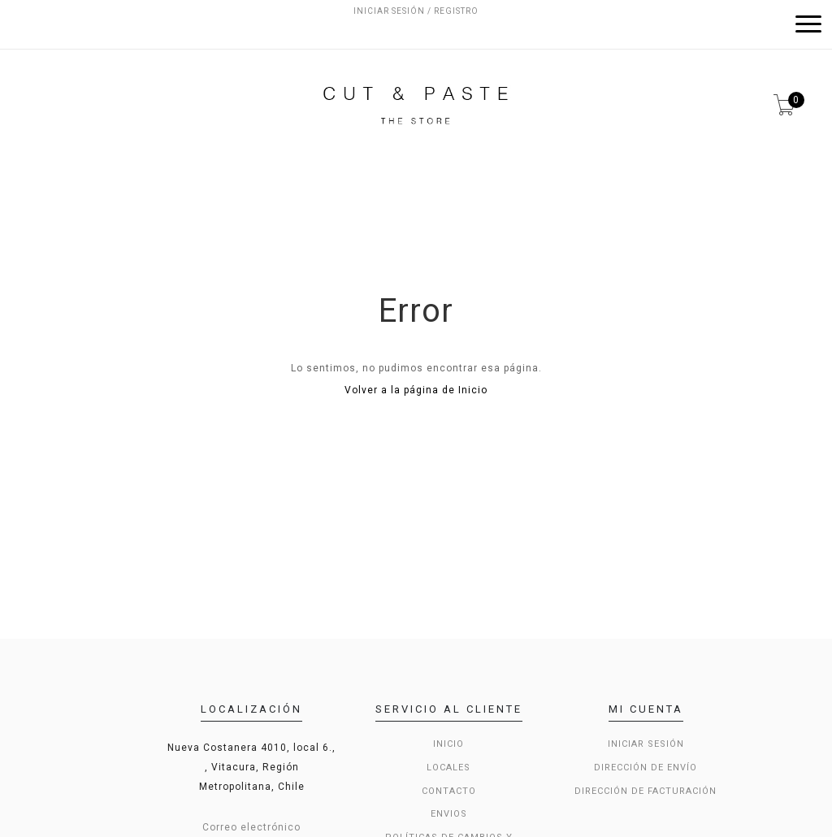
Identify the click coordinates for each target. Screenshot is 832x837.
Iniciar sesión (646, 744)
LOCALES (448, 767)
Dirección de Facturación (645, 791)
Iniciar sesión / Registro (416, 11)
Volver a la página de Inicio (416, 390)
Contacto (449, 791)
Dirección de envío (645, 767)
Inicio (448, 744)
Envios (449, 814)
